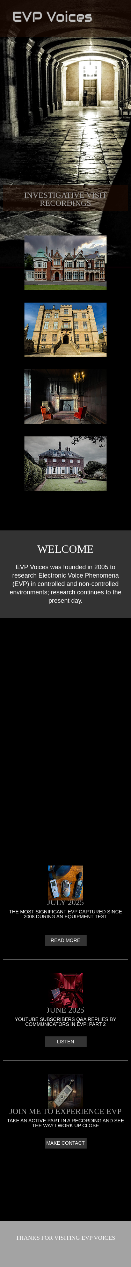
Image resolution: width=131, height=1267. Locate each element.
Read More (65, 940)
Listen (65, 1041)
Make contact (65, 1143)
